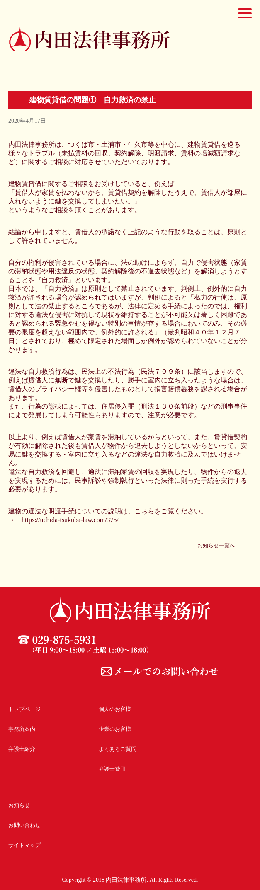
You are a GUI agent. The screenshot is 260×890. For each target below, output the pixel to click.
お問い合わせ (24, 825)
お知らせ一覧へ (216, 545)
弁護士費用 (112, 769)
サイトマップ (24, 845)
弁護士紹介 (21, 749)
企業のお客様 (115, 729)
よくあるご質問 (117, 749)
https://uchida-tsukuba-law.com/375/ (70, 519)
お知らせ (19, 805)
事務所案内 (21, 729)
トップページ (24, 709)
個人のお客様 (115, 709)
